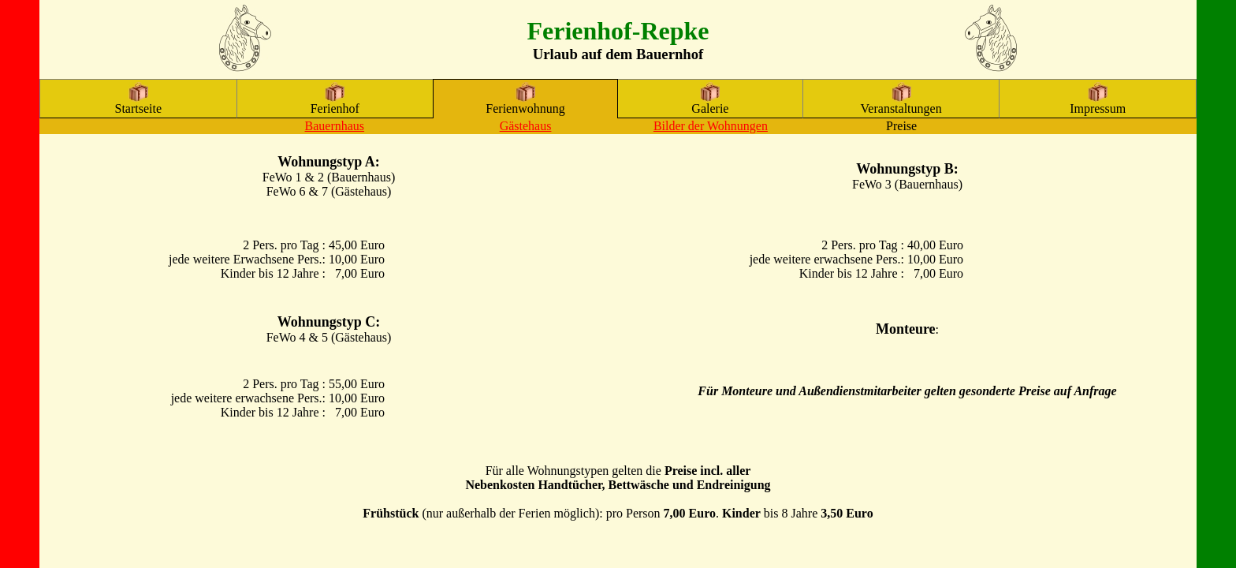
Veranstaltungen (901, 103)
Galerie (709, 103)
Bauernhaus (335, 126)
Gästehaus (526, 126)
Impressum (1098, 103)
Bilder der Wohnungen (710, 126)
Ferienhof (335, 103)
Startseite (138, 103)
